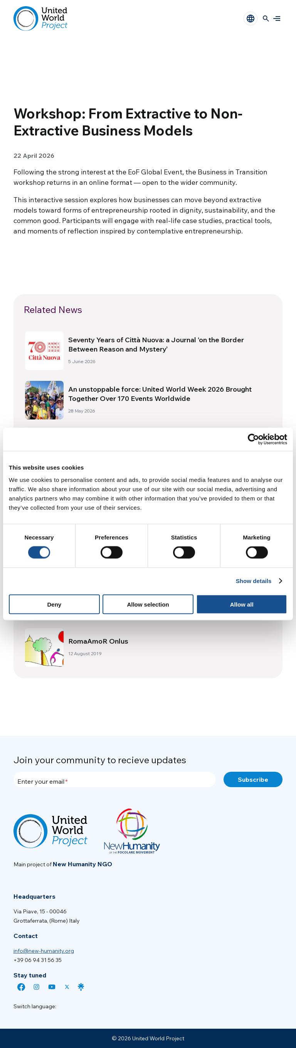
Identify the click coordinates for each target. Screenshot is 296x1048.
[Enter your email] (114, 779)
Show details (254, 581)
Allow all (242, 604)
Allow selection (148, 604)
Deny (54, 604)
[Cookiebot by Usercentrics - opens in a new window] (253, 439)
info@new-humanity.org (43, 950)
